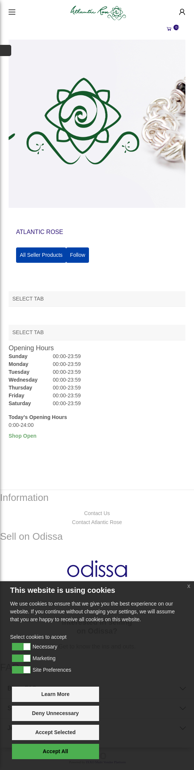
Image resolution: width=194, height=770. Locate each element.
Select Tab (28, 299)
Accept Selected (55, 732)
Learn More (55, 694)
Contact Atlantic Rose (97, 522)
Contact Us (97, 513)
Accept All (55, 751)
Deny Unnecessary (55, 713)
